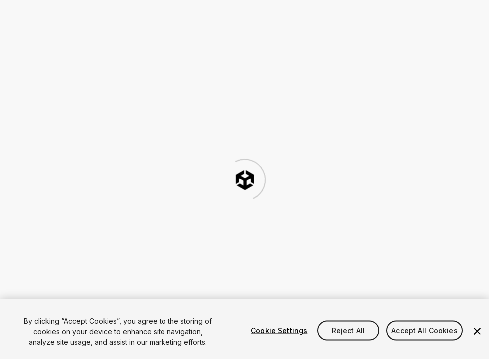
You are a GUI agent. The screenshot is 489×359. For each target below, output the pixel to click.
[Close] (477, 331)
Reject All (348, 330)
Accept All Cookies (424, 330)
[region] (244, 329)
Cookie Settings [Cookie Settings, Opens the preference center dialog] (279, 330)
